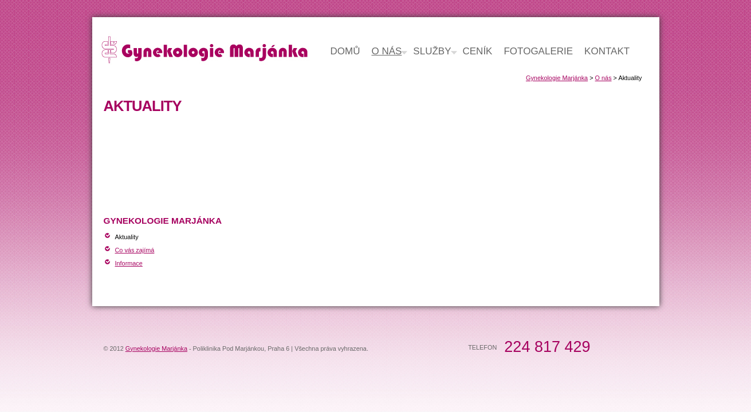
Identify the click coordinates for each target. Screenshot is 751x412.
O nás (603, 77)
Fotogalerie (538, 51)
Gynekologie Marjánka (557, 77)
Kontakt (607, 51)
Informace (129, 263)
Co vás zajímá (135, 250)
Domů (345, 51)
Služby (432, 51)
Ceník (478, 51)
